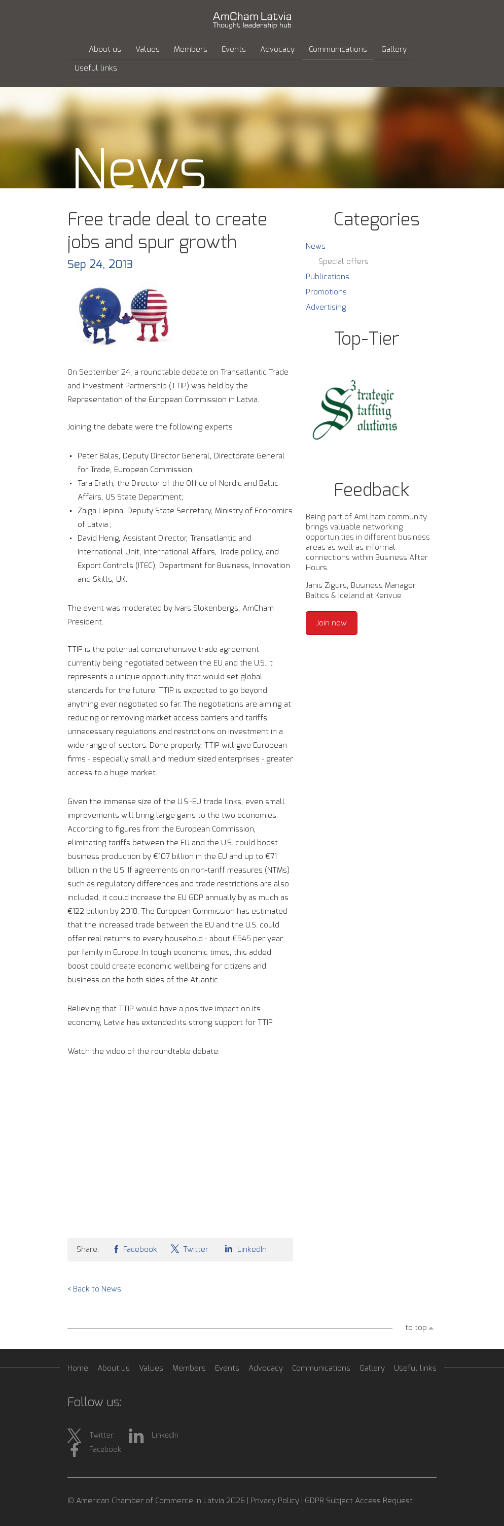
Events (234, 49)
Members (190, 49)
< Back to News (94, 1289)
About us (105, 49)
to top (416, 1328)
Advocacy (277, 49)
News (316, 246)
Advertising (326, 307)
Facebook (134, 1248)
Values (147, 49)
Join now (331, 623)
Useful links (96, 68)
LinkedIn (244, 1248)
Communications (338, 49)
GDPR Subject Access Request (359, 1501)
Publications (327, 277)
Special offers (343, 262)
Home (77, 1368)
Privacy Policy (274, 1501)
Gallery (394, 49)
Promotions (326, 292)
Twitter (189, 1248)
